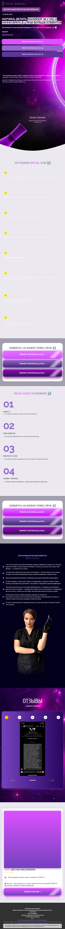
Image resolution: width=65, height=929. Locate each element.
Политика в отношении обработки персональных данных (32, 920)
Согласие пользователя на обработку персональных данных (32, 923)
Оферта (32, 918)
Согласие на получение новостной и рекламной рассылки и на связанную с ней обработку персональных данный (32, 921)
